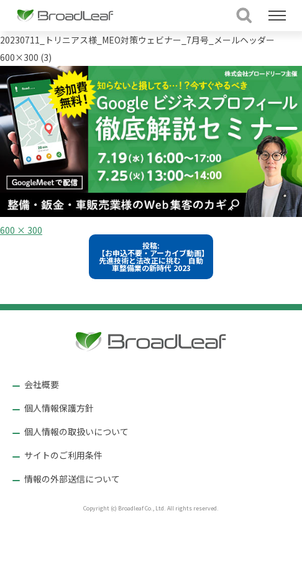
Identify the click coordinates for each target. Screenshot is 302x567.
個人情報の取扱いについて (76, 431)
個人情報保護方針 (59, 408)
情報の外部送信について (72, 478)
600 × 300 (21, 230)
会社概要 (41, 384)
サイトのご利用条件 (63, 455)
